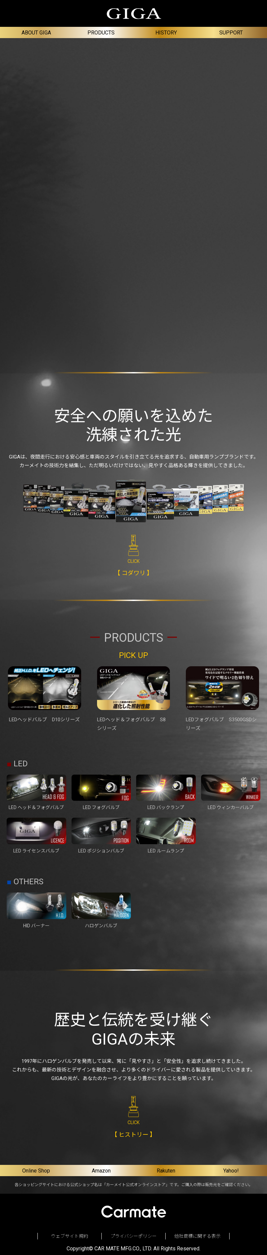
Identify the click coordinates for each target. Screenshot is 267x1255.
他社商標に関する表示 (197, 1235)
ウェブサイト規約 (69, 1235)
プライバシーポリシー (133, 1235)
